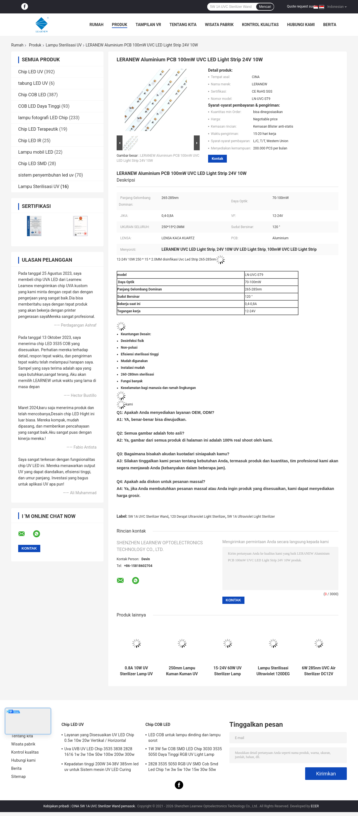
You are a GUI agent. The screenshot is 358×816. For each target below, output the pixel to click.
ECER (315, 806)
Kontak (217, 158)
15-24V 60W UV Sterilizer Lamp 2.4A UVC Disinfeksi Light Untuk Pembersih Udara (227, 671)
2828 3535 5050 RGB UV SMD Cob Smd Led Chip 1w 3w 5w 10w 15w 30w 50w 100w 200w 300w (183, 767)
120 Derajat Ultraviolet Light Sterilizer (197, 517)
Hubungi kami (301, 24)
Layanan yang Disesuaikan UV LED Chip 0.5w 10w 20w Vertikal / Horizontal (99, 738)
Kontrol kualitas (260, 24)
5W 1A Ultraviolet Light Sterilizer (251, 517)
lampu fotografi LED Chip (43, 117)
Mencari (265, 7)
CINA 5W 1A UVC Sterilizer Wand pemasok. (104, 806)
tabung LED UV (33, 83)
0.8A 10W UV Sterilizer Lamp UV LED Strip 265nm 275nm (136, 671)
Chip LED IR (29, 140)
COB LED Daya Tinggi (39, 106)
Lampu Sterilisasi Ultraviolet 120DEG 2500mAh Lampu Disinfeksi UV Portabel (273, 671)
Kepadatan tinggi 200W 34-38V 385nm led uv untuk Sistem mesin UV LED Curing (101, 767)
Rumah (96, 24)
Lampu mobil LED (35, 152)
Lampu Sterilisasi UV (64, 45)
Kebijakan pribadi (56, 806)
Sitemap (18, 776)
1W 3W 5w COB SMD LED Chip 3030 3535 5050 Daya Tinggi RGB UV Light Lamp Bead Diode (185, 752)
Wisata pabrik (219, 24)
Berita (329, 24)
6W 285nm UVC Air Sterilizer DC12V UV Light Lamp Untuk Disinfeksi (318, 671)
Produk (119, 24)
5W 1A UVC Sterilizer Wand (148, 517)
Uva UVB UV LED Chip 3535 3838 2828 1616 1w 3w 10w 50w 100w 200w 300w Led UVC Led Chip (99, 752)
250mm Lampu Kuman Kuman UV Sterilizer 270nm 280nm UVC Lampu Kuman (182, 671)
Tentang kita (183, 24)
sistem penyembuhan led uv (46, 175)
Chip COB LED (32, 94)
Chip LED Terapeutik (38, 129)
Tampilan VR (148, 24)
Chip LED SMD (32, 163)
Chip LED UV (30, 71)
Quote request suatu (302, 6)
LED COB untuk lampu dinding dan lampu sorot (184, 738)
